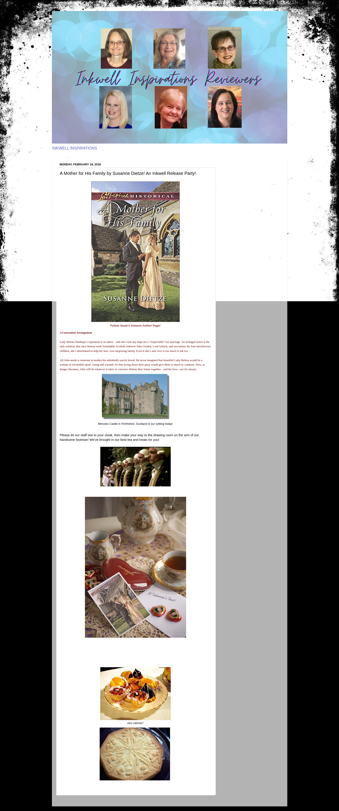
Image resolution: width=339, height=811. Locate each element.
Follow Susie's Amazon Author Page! (135, 325)
